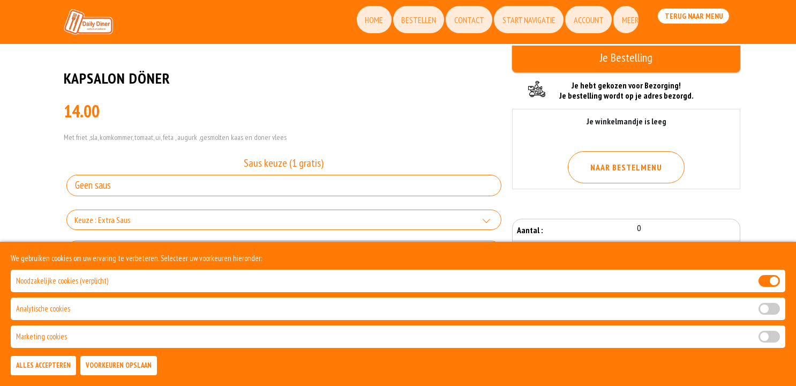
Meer (621, 24)
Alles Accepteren (43, 365)
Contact (452, 24)
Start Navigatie (514, 24)
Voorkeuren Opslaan (119, 365)
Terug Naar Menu (691, 23)
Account (577, 24)
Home (351, 24)
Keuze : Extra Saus (102, 225)
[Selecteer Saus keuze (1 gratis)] (283, 191)
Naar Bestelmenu (626, 167)
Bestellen (398, 24)
